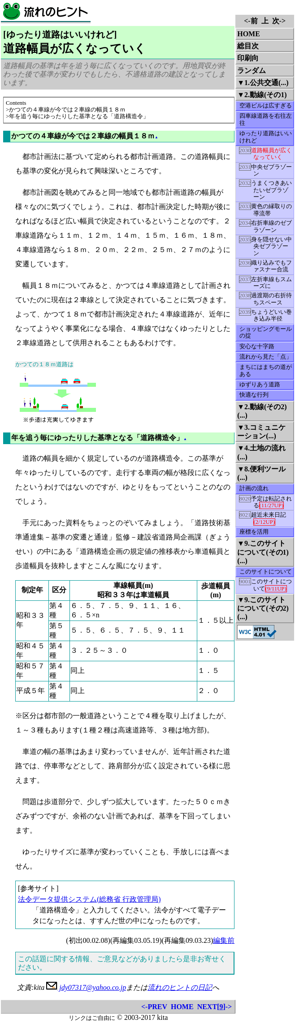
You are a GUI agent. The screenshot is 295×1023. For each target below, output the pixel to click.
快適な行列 (254, 395)
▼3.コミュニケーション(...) (261, 432)
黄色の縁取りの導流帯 (265, 209)
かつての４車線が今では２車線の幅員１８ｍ (83, 136)
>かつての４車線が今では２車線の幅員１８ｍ (66, 110)
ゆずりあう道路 (259, 384)
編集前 (223, 940)
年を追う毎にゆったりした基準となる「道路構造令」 (97, 437)
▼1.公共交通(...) (263, 82)
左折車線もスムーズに (265, 282)
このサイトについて (265, 572)
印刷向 (248, 58)
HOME (182, 1006)
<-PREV (154, 1006)
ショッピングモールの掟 (265, 332)
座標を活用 (254, 532)
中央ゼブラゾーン (265, 170)
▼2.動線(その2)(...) (262, 411)
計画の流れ (254, 488)
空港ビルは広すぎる (265, 106)
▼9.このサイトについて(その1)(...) (263, 551)
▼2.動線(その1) (262, 94)
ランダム (251, 70)
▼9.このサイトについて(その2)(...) (263, 608)
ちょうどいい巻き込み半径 (265, 315)
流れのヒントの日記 (180, 987)
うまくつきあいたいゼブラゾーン (265, 190)
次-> (279, 21)
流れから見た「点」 (265, 357)
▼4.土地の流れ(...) (261, 452)
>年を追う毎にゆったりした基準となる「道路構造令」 (77, 116)
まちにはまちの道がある (265, 370)
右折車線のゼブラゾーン (265, 226)
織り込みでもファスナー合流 (265, 266)
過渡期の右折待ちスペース (265, 298)
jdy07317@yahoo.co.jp (86, 987)
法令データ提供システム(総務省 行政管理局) (89, 899)
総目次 (248, 46)
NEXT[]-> (214, 1006)
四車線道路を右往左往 (265, 119)
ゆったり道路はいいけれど (265, 136)
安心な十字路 (256, 346)
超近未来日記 (262, 518)
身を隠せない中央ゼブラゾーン (265, 246)
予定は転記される (265, 502)
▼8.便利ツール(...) (261, 473)
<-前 (250, 21)
